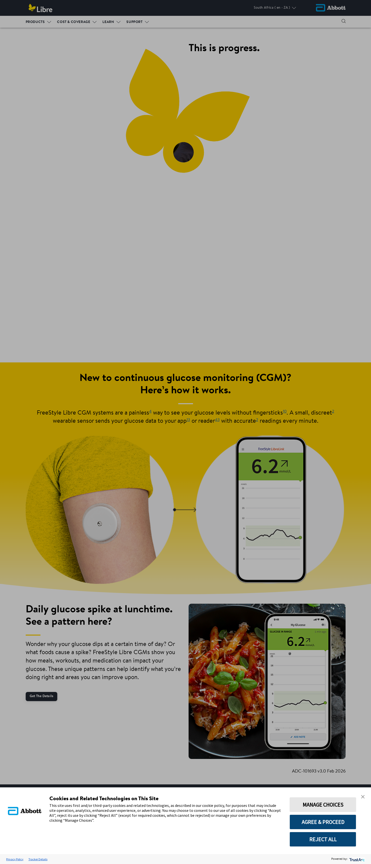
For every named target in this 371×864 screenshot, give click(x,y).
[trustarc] (356, 859)
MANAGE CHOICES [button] (323, 804)
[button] (363, 796)
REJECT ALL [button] (323, 839)
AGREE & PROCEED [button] (323, 822)
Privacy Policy (14, 859)
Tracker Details (37, 859)
